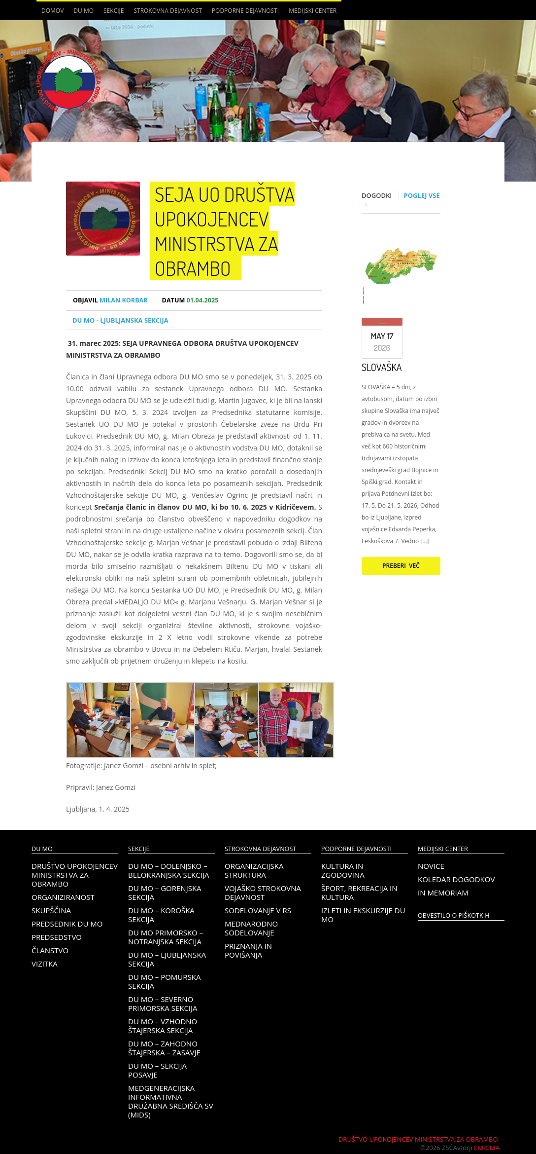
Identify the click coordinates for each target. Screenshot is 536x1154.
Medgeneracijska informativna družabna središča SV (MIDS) (170, 1101)
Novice (431, 865)
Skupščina (51, 910)
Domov (52, 10)
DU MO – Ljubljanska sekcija (167, 959)
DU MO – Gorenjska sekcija (164, 892)
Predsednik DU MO (67, 923)
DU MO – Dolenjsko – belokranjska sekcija (168, 870)
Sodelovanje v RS (258, 910)
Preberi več (401, 565)
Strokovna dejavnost (167, 10)
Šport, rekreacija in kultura (359, 892)
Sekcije (113, 10)
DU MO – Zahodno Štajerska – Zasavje (164, 1048)
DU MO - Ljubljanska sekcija (120, 320)
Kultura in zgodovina (343, 870)
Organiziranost (63, 897)
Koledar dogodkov (456, 879)
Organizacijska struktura (254, 870)
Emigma (487, 1147)
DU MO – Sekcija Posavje (157, 1070)
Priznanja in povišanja (248, 950)
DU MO (83, 10)
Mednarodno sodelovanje (251, 928)
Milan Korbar (110, 300)
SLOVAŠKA (382, 367)
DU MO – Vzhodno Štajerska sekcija (162, 1026)
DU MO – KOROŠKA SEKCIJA (161, 915)
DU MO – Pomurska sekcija (164, 981)
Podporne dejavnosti (245, 10)
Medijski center (312, 10)
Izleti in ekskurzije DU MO (363, 915)
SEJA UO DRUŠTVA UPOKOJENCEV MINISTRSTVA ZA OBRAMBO (225, 231)
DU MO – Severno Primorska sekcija (163, 1003)
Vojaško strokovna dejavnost (263, 892)
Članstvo (50, 950)
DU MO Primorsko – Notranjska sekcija (165, 937)
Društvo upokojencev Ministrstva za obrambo (75, 874)
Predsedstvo (57, 936)
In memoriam (443, 892)
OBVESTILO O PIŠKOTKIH (453, 915)
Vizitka (45, 963)
